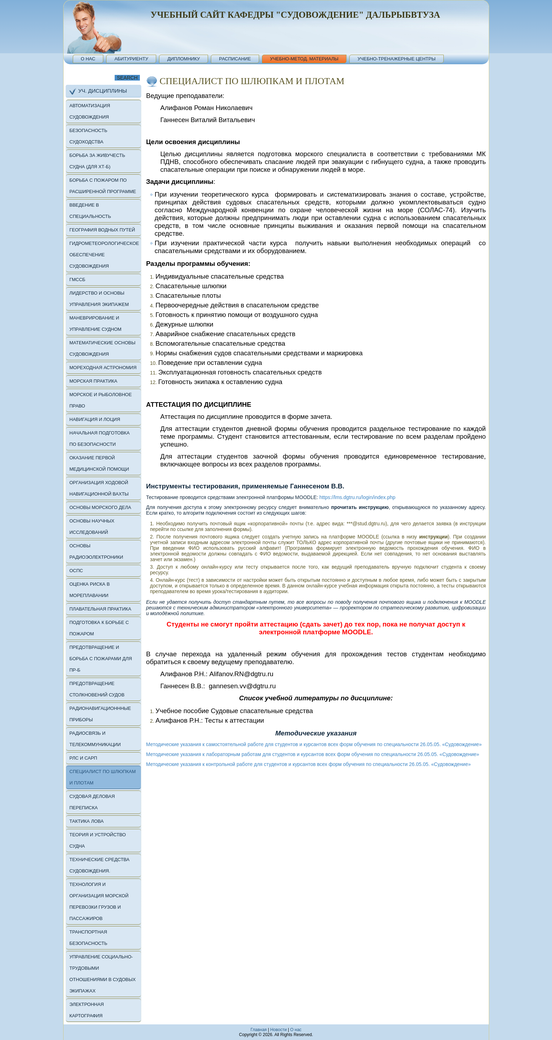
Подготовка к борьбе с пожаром (99, 628)
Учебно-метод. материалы (304, 58)
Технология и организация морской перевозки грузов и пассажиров (99, 901)
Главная (259, 1029)
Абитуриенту (131, 58)
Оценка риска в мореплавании (90, 589)
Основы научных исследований (92, 526)
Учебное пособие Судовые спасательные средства (234, 711)
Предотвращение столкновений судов (97, 689)
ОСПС (76, 570)
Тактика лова (87, 821)
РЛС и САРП (83, 758)
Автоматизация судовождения (90, 111)
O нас (295, 1029)
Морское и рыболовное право (101, 400)
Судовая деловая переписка (92, 802)
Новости (278, 1029)
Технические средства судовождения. (100, 865)
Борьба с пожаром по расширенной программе (103, 185)
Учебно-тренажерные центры (396, 58)
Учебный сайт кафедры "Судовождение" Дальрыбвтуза (295, 15)
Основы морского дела (100, 507)
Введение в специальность (90, 210)
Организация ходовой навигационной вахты (99, 488)
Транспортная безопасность (89, 937)
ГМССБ (78, 279)
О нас (88, 58)
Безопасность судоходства (89, 136)
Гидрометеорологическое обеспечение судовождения (104, 255)
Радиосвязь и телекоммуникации (95, 738)
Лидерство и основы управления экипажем (99, 298)
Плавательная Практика (100, 609)
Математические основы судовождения (103, 348)
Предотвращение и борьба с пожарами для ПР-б (101, 659)
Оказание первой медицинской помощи (99, 463)
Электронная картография (87, 1010)
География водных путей (102, 229)
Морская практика (93, 381)
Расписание (235, 58)
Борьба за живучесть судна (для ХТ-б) (97, 161)
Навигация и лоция (95, 419)
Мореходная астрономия (103, 367)
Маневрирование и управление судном (96, 323)
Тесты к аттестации (234, 720)
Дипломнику (183, 58)
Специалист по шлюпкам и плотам (103, 777)
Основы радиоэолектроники (96, 551)
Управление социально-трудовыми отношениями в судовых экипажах (103, 974)
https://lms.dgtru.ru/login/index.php (357, 497)
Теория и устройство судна (98, 840)
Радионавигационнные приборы (100, 714)
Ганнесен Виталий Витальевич (207, 120)
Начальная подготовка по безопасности (100, 438)
